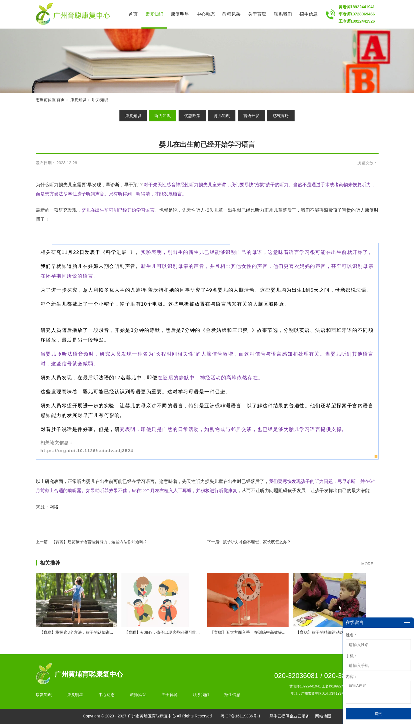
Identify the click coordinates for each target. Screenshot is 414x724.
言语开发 (251, 115)
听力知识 (100, 99)
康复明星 (180, 14)
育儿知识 (222, 115)
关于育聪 (257, 14)
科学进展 (118, 252)
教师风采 (231, 14)
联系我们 (283, 14)
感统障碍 (281, 115)
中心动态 (206, 14)
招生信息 (308, 14)
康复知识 (154, 14)
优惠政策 (192, 115)
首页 (133, 14)
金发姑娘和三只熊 (228, 330)
